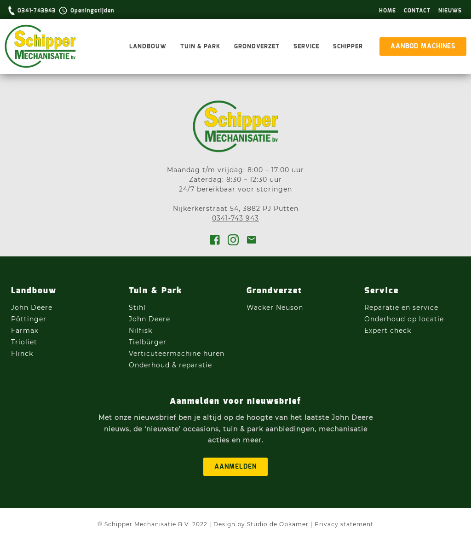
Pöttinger (30, 319)
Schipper (348, 47)
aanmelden (235, 467)
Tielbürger (148, 342)
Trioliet (24, 342)
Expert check (387, 330)
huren (213, 353)
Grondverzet (257, 47)
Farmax (24, 330)
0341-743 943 (235, 218)
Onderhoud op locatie (404, 319)
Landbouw (148, 47)
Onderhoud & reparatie (170, 365)
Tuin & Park (200, 47)
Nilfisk (140, 330)
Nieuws (450, 10)
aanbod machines (423, 46)
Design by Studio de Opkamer (261, 524)
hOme (387, 10)
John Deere (33, 307)
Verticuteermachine (165, 353)
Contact (417, 10)
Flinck (22, 353)
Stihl (137, 307)
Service (306, 47)
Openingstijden (92, 10)
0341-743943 (36, 10)
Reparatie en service (401, 307)
